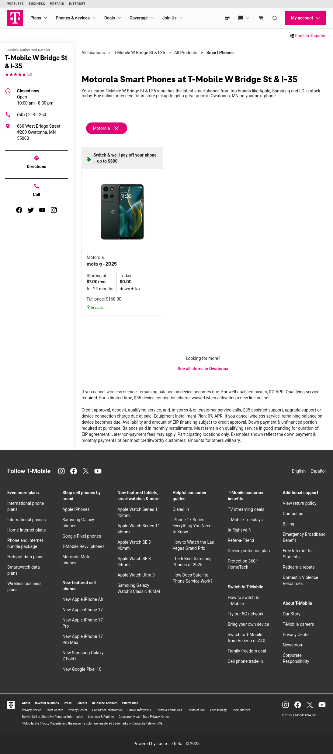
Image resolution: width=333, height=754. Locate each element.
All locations (93, 52)
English (302, 35)
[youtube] (42, 210)
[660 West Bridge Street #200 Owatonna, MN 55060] (36, 132)
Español (318, 35)
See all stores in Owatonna (203, 368)
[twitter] (30, 210)
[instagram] (53, 210)
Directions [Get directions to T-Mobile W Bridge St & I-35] (36, 162)
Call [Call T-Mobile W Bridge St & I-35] (36, 190)
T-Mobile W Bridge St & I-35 (139, 52)
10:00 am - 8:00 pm (35, 96)
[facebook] (19, 210)
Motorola (101, 128)
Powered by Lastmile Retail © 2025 (166, 743)
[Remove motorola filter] (107, 128)
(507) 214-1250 (25, 115)
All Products (185, 52)
